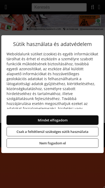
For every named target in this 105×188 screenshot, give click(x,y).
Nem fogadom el (52, 143)
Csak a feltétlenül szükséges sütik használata (52, 131)
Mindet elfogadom (53, 120)
